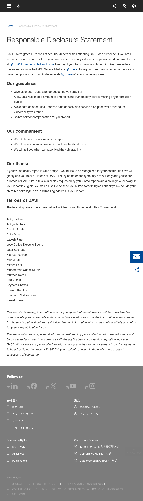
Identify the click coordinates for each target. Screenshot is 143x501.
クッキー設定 (34, 484)
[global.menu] (15, 14)
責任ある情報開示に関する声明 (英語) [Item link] (85, 484)
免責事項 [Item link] (16, 484)
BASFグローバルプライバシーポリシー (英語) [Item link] (34, 488)
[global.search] (79, 14)
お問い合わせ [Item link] (18, 493)
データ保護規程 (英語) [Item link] (74, 488)
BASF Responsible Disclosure (35, 64)
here (74, 69)
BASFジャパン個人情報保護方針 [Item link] (108, 488)
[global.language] (87, 14)
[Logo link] (122, 14)
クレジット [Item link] (54, 484)
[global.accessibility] (96, 14)
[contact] (136, 256)
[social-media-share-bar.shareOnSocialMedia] (136, 270)
